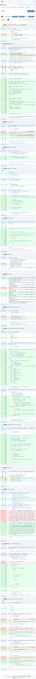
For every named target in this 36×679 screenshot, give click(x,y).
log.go (8, 467)
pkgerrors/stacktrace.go (13, 543)
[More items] (35, 7)
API (22, 677)
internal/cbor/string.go (13, 424)
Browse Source (30, 11)
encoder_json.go (11, 168)
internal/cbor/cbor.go (12, 307)
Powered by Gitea (9, 676)
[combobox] (29, 22)
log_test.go (10, 489)
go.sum (8, 274)
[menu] (34, 22)
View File (3, 26)
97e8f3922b (15, 16)
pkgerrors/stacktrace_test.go (14, 599)
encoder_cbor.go (11, 147)
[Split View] (31, 22)
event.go (9, 218)
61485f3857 (21, 16)
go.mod (8, 254)
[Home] (2, 1)
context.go (9, 121)
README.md (9, 43)
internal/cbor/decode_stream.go (15, 328)
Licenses (19, 677)
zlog (5, 4)
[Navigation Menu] (34, 1)
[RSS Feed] (19, 5)
